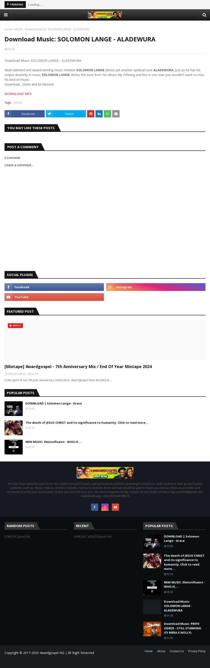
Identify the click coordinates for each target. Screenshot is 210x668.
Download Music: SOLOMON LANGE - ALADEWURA (178, 605)
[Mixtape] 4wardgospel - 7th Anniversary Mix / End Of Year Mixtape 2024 (78, 366)
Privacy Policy (196, 651)
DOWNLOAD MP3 (18, 94)
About (161, 651)
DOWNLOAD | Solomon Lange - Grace (53, 403)
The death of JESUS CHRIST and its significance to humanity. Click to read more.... (87, 423)
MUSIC (19, 29)
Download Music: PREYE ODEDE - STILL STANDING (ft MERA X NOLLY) (182, 628)
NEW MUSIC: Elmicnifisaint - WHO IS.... (53, 442)
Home (8, 29)
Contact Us (177, 651)
